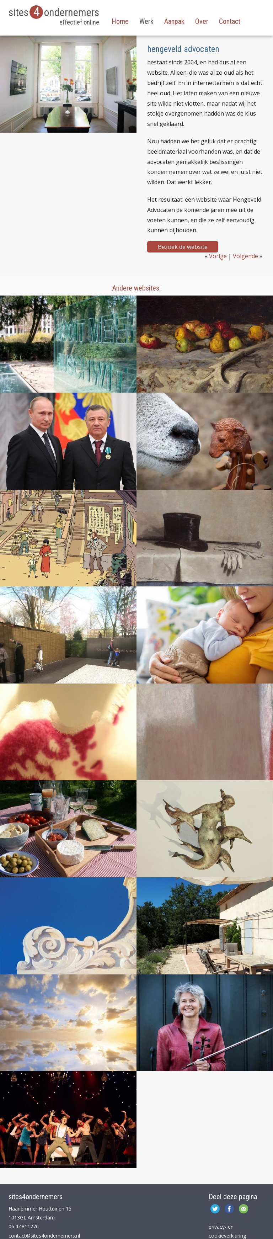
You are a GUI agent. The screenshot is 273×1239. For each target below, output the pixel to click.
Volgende (245, 256)
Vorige (218, 256)
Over (201, 21)
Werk (146, 21)
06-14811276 (24, 1226)
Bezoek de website (183, 247)
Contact (229, 21)
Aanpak (174, 21)
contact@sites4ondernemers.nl (44, 1235)
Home (120, 21)
